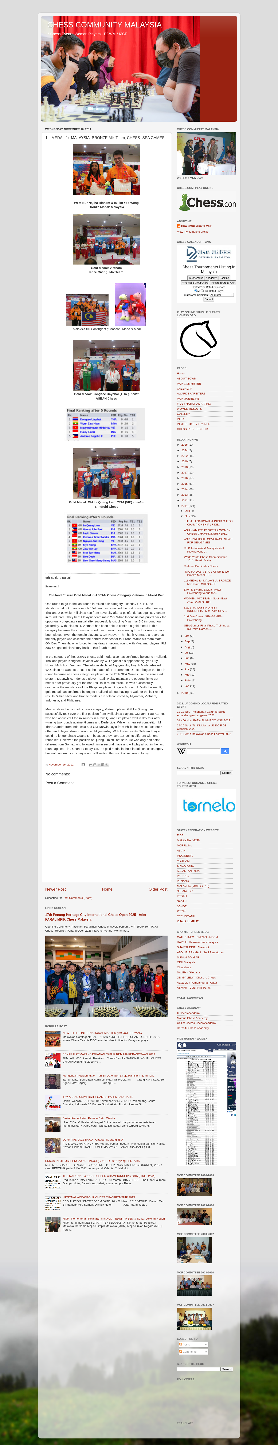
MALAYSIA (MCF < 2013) (193, 886)
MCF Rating (184, 845)
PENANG (183, 881)
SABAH (182, 901)
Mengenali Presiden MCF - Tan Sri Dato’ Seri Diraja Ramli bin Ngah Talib (108, 1075)
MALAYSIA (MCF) (188, 840)
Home (107, 889)
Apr (187, 669)
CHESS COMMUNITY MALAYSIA (104, 24)
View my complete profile (193, 231)
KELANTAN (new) (188, 870)
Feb (188, 680)
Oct (187, 635)
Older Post (158, 889)
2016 (184, 478)
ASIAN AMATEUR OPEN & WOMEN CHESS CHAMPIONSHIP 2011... (207, 532)
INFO (180, 418)
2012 (184, 500)
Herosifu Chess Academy (193, 1028)
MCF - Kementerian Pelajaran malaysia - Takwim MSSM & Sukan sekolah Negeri (114, 1218)
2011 (184, 506)
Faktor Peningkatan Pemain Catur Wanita (89, 1118)
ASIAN (181, 850)
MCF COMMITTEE (189, 383)
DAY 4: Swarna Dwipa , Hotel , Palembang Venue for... (203, 591)
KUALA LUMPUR (188, 921)
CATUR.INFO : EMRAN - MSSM (197, 937)
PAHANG (183, 875)
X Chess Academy (188, 1013)
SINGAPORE (185, 865)
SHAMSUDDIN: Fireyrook (193, 947)
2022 (184, 455)
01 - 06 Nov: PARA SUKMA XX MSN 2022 (203, 720)
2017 (184, 472)
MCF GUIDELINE (188, 398)
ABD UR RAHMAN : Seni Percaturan (200, 952)
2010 (184, 693)
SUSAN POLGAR (188, 957)
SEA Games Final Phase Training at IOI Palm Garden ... (206, 627)
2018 (184, 467)
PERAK (182, 911)
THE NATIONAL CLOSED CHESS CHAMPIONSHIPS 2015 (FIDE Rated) (109, 1176)
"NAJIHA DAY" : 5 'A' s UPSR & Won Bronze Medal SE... (207, 573)
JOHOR (182, 906)
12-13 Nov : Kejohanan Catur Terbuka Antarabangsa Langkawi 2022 (201, 713)
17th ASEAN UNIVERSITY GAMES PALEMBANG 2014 (98, 1096)
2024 (184, 450)
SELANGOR (185, 891)
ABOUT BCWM (187, 378)
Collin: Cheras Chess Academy (196, 1023)
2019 (184, 461)
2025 (184, 444)
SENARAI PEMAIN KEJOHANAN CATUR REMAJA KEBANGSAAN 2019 (109, 1054)
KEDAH (182, 896)
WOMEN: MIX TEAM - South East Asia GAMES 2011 (205, 600)
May (188, 663)
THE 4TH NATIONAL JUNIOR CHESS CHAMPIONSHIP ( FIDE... (208, 523)
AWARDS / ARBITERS (191, 393)
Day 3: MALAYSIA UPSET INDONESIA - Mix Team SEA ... (205, 609)
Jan (187, 686)
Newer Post (55, 889)
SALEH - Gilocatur (188, 972)
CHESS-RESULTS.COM (192, 429)
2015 (184, 483)
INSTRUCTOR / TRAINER (194, 424)
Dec (188, 510)
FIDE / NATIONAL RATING (194, 403)
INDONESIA (185, 855)
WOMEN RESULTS (189, 408)
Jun (187, 658)
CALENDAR (185, 388)
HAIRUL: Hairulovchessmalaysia (197, 942)
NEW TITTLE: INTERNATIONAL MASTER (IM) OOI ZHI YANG (102, 1032)
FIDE (180, 835)
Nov (188, 516)
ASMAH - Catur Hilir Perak (194, 987)
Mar (188, 674)
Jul (187, 652)
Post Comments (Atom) (77, 897)
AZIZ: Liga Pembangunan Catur (197, 982)
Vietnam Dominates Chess (201, 566)
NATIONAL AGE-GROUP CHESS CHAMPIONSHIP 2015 (99, 1197)
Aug (188, 647)
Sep (188, 641)
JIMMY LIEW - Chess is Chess (196, 977)
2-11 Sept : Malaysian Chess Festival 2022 (204, 733)
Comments (187, 1351)
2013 (184, 494)
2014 (184, 489)
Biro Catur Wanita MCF (196, 226)
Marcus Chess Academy (192, 1018)
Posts (184, 1344)
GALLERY (183, 413)
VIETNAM (183, 860)
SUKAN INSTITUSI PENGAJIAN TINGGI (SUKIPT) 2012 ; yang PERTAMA (92, 1161)
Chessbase (184, 967)
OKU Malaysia (186, 962)
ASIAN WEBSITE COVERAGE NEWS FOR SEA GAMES (208, 541)
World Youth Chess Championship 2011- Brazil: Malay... (205, 558)
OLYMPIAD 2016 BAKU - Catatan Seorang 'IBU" (93, 1139)
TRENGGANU (186, 916)
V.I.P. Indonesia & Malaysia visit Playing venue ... (204, 550)
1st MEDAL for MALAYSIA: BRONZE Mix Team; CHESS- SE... (207, 582)
